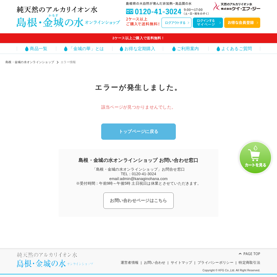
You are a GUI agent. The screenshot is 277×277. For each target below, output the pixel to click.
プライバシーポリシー (215, 262)
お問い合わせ (155, 262)
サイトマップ (181, 262)
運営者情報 (129, 262)
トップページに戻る (138, 131)
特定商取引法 (249, 262)
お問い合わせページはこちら (138, 200)
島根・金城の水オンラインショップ (29, 62)
